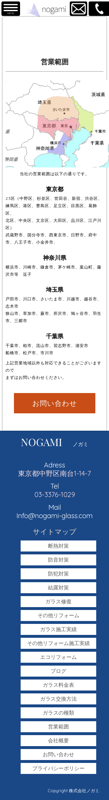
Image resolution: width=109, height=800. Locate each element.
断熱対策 (58, 546)
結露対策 (58, 587)
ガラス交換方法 (58, 698)
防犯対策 (58, 573)
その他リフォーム (58, 615)
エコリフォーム (58, 657)
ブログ (58, 671)
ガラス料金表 (58, 685)
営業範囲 (58, 726)
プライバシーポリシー (58, 768)
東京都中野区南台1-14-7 (54, 473)
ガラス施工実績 (58, 629)
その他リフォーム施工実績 (58, 643)
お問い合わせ (54, 403)
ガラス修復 (58, 601)
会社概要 (58, 740)
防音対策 (58, 559)
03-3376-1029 (54, 494)
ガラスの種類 (58, 712)
